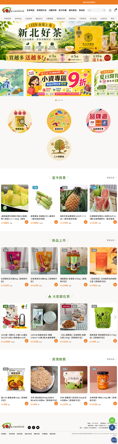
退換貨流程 (28, 434)
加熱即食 (72, 18)
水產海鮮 (28, 18)
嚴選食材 (39, 18)
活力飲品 (93, 18)
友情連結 (45, 434)
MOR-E (115, 435)
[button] (116, 18)
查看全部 (112, 186)
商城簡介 (4, 434)
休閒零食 (82, 18)
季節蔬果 (7, 18)
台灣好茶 (103, 18)
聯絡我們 (53, 434)
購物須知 (37, 434)
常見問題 (12, 434)
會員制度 (20, 434)
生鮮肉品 (18, 18)
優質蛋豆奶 (61, 18)
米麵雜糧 (49, 18)
